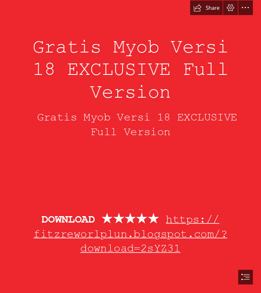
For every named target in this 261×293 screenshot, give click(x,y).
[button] (206, 7)
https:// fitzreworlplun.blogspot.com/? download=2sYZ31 (131, 234)
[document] (130, 146)
